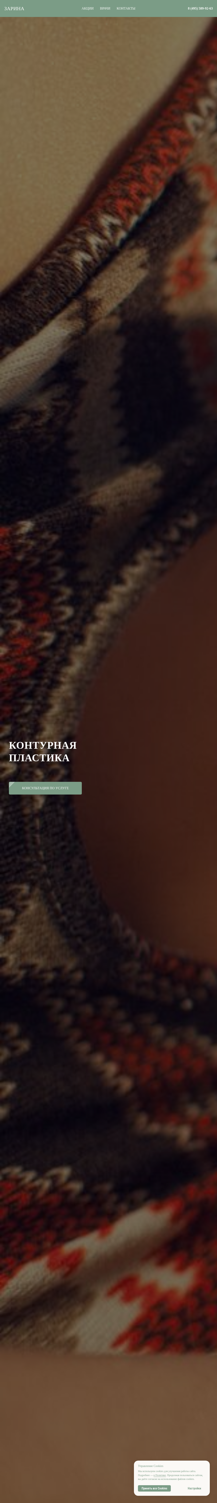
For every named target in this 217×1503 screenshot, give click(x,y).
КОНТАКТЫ (126, 8)
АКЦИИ (88, 8)
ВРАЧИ (105, 8)
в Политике (160, 1475)
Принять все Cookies (154, 1488)
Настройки (194, 1488)
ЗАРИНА (14, 8)
